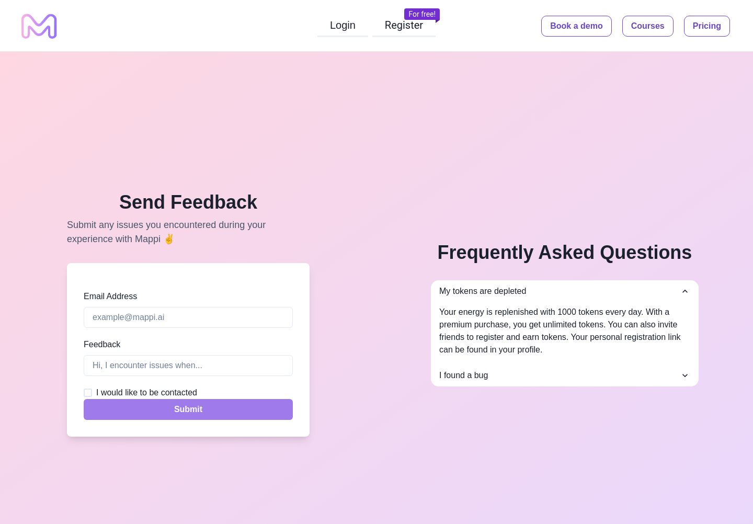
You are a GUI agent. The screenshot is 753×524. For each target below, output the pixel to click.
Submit (188, 409)
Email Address (110, 296)
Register (404, 25)
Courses (648, 25)
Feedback (102, 344)
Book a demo (576, 25)
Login (343, 25)
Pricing (707, 25)
